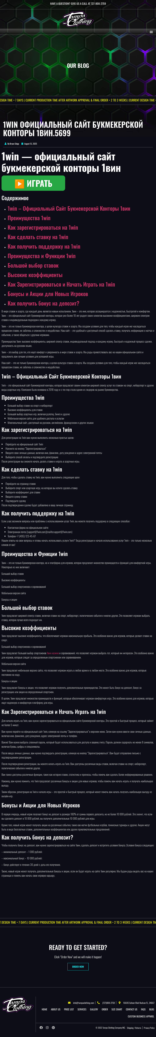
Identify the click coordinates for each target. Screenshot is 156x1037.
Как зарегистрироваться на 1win (43, 227)
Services (82, 1009)
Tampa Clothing (108, 1027)
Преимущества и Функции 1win (42, 256)
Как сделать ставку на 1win (38, 237)
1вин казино (53, 653)
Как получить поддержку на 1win (44, 246)
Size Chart (116, 1009)
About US (55, 1009)
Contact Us (131, 1009)
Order (105, 1009)
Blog (151, 1009)
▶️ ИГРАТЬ (33, 183)
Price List (69, 1009)
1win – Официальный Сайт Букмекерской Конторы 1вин (69, 208)
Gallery (94, 1009)
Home (44, 1009)
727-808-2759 (98, 4)
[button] (151, 31)
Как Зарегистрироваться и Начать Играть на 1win (61, 284)
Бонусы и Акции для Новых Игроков (48, 293)
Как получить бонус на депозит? (43, 303)
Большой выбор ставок (33, 265)
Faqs (143, 1009)
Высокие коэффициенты (35, 274)
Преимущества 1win (29, 218)
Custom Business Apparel (141, 1016)
